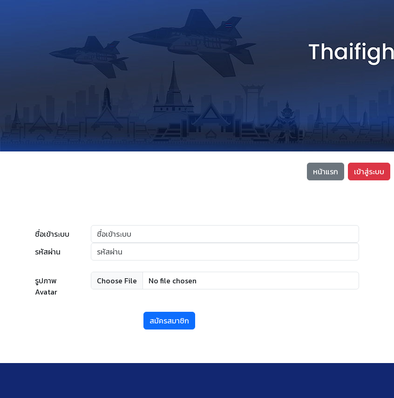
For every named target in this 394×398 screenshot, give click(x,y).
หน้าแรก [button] (325, 171)
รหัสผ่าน (48, 251)
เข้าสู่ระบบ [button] (369, 171)
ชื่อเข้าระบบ (52, 234)
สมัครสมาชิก (169, 320)
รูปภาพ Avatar (46, 286)
